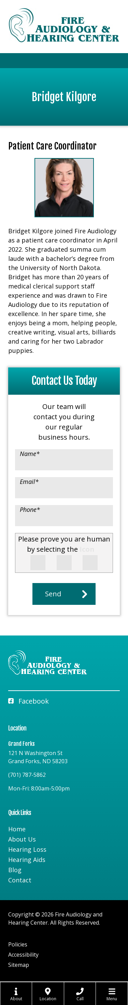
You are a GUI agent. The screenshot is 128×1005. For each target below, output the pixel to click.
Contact (19, 880)
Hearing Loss (27, 849)
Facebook (28, 701)
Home (17, 829)
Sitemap (18, 965)
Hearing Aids (26, 859)
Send (53, 593)
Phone (30, 509)
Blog (15, 870)
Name (30, 454)
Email (29, 481)
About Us (22, 839)
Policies (17, 944)
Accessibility (23, 954)
